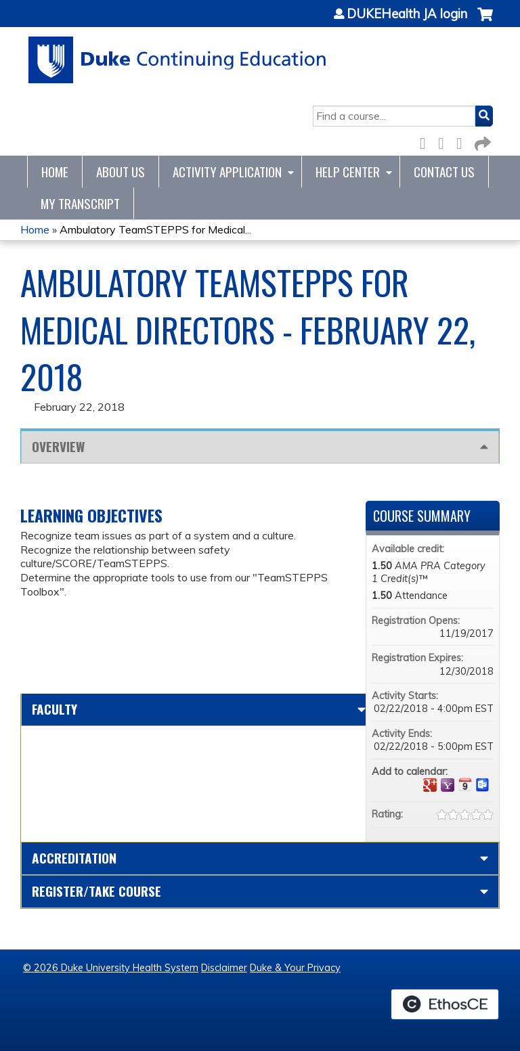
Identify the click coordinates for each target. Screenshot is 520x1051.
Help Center (348, 171)
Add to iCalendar (465, 784)
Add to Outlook (483, 785)
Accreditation (74, 858)
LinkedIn (463, 141)
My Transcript (80, 203)
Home (54, 171)
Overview (58, 446)
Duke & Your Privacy (295, 968)
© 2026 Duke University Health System (110, 968)
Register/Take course (96, 891)
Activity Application (227, 171)
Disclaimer (224, 968)
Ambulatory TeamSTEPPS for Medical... (155, 229)
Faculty (54, 709)
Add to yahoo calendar (447, 785)
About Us (120, 171)
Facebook (426, 141)
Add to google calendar (430, 785)
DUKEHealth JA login (407, 14)
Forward (481, 141)
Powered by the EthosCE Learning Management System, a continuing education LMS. (445, 1004)
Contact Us (444, 171)
